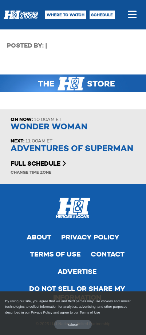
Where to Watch (65, 14)
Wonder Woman (49, 126)
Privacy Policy (90, 237)
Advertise (77, 271)
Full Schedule (38, 164)
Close (73, 325)
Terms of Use (55, 254)
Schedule (102, 14)
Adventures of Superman (72, 148)
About (39, 237)
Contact (108, 254)
